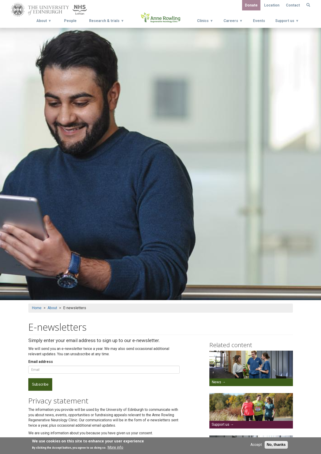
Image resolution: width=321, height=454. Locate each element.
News (216, 382)
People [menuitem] (70, 21)
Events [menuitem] (259, 21)
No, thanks (276, 445)
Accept (256, 444)
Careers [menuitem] (233, 22)
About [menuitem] (42, 22)
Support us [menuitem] (286, 22)
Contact (293, 5)
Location (271, 5)
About (52, 308)
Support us (220, 424)
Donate (251, 5)
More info (115, 447)
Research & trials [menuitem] (104, 22)
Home (37, 308)
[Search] (308, 5)
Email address (40, 361)
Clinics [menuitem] (204, 22)
